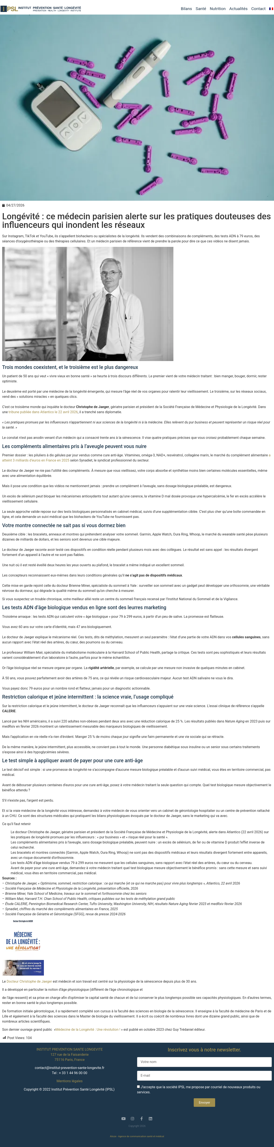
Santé (201, 9)
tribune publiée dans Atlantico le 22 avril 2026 (43, 412)
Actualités (238, 9)
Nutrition (218, 9)
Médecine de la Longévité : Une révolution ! (87, 1030)
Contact (258, 9)
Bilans (186, 9)
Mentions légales (69, 1081)
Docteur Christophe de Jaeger (29, 981)
